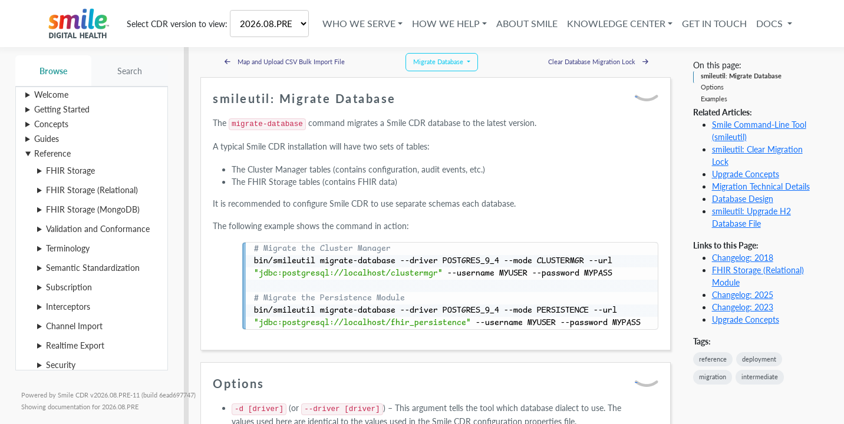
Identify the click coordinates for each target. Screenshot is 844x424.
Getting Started (62, 109)
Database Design (742, 199)
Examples (714, 98)
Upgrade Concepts (745, 174)
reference (713, 359)
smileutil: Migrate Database (741, 76)
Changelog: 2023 (742, 307)
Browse (53, 71)
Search (130, 71)
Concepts (51, 124)
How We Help (446, 23)
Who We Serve (358, 23)
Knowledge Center (616, 23)
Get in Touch (714, 23)
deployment (759, 359)
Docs (770, 23)
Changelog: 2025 (742, 295)
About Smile (527, 23)
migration (712, 376)
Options (712, 87)
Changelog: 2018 (742, 258)
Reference (52, 153)
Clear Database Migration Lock (598, 61)
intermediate (759, 376)
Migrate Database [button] (439, 61)
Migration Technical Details (761, 186)
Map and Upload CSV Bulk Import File (285, 61)
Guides (46, 139)
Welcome (51, 95)
